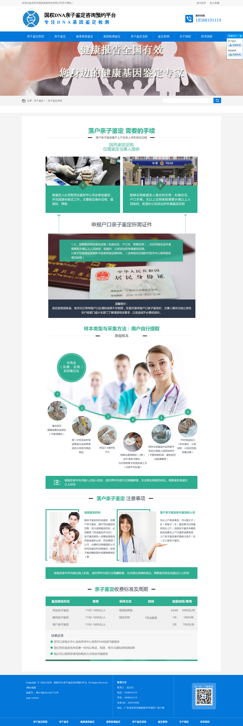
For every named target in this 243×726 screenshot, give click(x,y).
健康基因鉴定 (84, 36)
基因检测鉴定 (111, 36)
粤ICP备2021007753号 (47, 693)
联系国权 (207, 36)
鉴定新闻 (163, 36)
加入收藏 (214, 3)
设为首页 (201, 3)
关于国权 (185, 36)
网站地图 (31, 687)
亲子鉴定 (60, 36)
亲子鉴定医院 (35, 36)
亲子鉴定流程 (139, 36)
